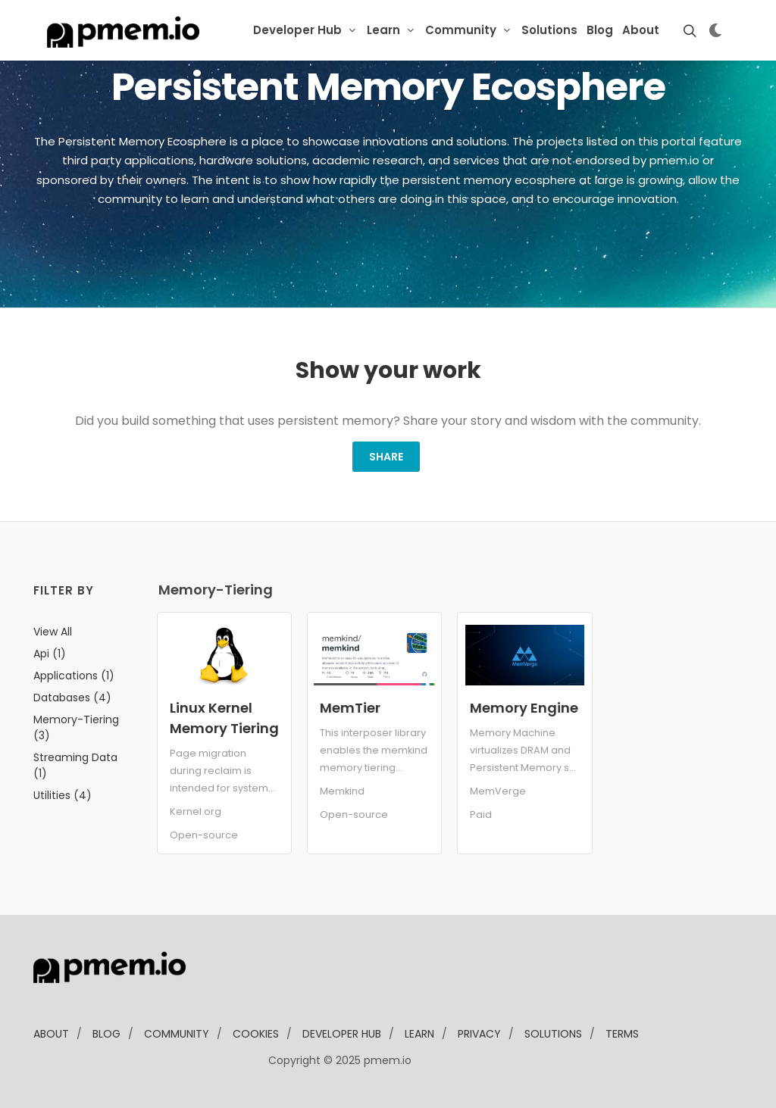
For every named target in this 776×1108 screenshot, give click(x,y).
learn (419, 1033)
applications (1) (73, 675)
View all (52, 631)
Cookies (256, 1033)
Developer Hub (297, 30)
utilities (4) (62, 795)
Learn (383, 30)
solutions (553, 1033)
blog (106, 1033)
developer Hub (341, 1033)
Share (386, 456)
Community (460, 30)
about (51, 1033)
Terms (622, 1033)
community (176, 1033)
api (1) (49, 653)
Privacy (479, 1033)
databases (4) (72, 697)
